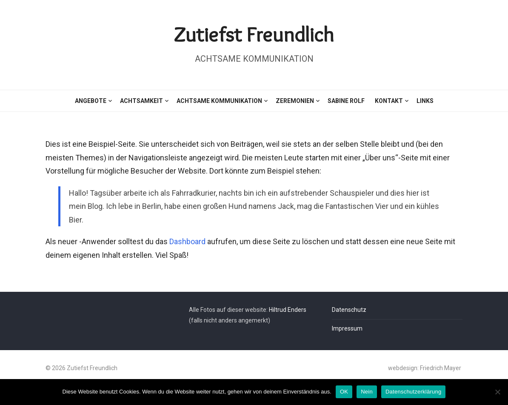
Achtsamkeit (141, 100)
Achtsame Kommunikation (219, 100)
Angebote (90, 100)
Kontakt (389, 100)
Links (425, 100)
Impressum (347, 328)
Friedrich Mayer (440, 368)
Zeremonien (295, 100)
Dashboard (187, 241)
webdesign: (404, 368)
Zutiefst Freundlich (254, 34)
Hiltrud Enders (287, 309)
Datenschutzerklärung (413, 391)
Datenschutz (349, 309)
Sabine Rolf (346, 100)
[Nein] (497, 392)
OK (344, 391)
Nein (367, 391)
